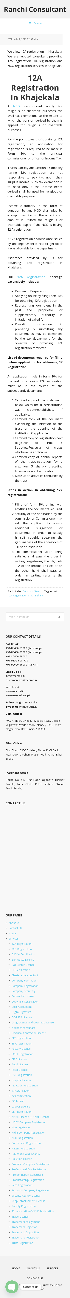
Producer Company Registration (31, 1164)
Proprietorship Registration (28, 1180)
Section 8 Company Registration (31, 1190)
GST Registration (22, 1075)
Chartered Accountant (25, 975)
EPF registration (21, 1038)
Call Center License (23, 965)
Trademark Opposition (25, 1232)
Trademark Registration (26, 1237)
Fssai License (20, 1069)
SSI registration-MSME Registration (33, 1211)
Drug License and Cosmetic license (33, 1022)
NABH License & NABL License (30, 1117)
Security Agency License (26, 1195)
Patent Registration (23, 1148)
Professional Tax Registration (29, 1169)
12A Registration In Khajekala (25, 595)
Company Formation (24, 980)
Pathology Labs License (26, 1153)
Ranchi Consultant (35, 9)
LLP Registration (22, 1111)
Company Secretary (23, 991)
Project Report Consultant (27, 1174)
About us (14, 923)
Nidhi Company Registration (28, 1132)
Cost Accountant (22, 1006)
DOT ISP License (22, 1017)
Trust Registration (22, 1243)
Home (12, 933)
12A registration (31, 277)
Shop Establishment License (28, 1201)
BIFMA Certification (23, 954)
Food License (20, 1064)
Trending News (31, 591)
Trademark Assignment (26, 1222)
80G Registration (22, 949)
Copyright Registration (25, 1001)
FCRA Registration (22, 1054)
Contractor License (23, 996)
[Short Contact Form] (35, 855)
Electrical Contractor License (29, 1033)
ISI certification (20, 1090)
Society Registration (24, 1206)
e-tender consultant (23, 1028)
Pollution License (22, 1159)
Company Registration (25, 986)
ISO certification (21, 1096)
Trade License (20, 1216)
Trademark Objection (24, 1227)
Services (13, 938)
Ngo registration (21, 1127)
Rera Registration (22, 1185)
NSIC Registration (22, 1138)
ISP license (18, 1101)
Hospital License (21, 1080)
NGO (16, 106)
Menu (38, 23)
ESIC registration (22, 1043)
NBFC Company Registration (29, 1122)
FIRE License (19, 1059)
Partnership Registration (26, 1143)
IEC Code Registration (25, 1085)
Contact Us (15, 928)
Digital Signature (21, 1012)
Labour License (21, 1106)
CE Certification (21, 970)
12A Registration (22, 943)
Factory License (21, 1048)
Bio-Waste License (23, 959)
